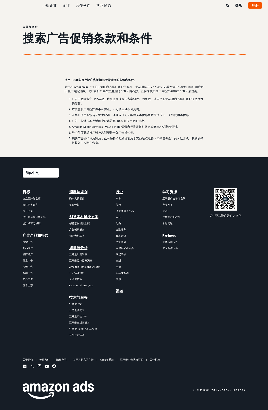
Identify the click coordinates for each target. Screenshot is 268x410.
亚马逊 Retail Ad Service (83, 328)
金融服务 (121, 229)
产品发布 (167, 204)
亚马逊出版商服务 (79, 322)
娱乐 (118, 217)
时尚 (118, 223)
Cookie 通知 (107, 359)
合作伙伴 (83, 5)
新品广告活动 (77, 334)
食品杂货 (121, 235)
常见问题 (167, 223)
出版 (118, 260)
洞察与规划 (78, 192)
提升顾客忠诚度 (32, 223)
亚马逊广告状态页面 (131, 359)
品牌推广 (28, 254)
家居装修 (121, 254)
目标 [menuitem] (26, 192)
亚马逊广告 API (78, 316)
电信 (118, 266)
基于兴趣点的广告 (83, 359)
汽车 (118, 198)
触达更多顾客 (30, 204)
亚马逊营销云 (77, 310)
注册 (255, 5)
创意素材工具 (77, 235)
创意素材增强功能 (79, 223)
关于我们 (28, 359)
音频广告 (28, 272)
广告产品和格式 (35, 235)
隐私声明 (61, 359)
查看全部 (28, 285)
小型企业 (49, 5)
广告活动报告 (77, 272)
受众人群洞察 (77, 198)
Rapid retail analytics (81, 285)
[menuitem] (41, 263)
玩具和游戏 (122, 272)
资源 (165, 210)
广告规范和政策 (171, 217)
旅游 (118, 279)
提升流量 (28, 210)
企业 (66, 5)
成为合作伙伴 (170, 248)
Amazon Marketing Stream (84, 266)
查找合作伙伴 (170, 241)
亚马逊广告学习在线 (173, 198)
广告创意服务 (77, 229)
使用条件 (44, 359)
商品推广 (28, 248)
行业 (119, 192)
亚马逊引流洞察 (78, 254)
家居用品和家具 (125, 248)
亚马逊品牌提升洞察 (80, 260)
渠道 (119, 291)
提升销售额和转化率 (34, 217)
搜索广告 (28, 241)
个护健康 (121, 241)
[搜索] (227, 6)
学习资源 (103, 5)
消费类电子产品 (125, 210)
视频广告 (28, 266)
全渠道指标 (75, 279)
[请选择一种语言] (41, 173)
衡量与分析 (78, 248)
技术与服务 (78, 297)
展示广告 (28, 260)
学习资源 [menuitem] (169, 192)
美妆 (118, 204)
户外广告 (28, 279)
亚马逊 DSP (75, 303)
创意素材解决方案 (83, 217)
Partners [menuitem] (169, 235)
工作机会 (155, 359)
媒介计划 (74, 204)
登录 (238, 5)
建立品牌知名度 (32, 198)
